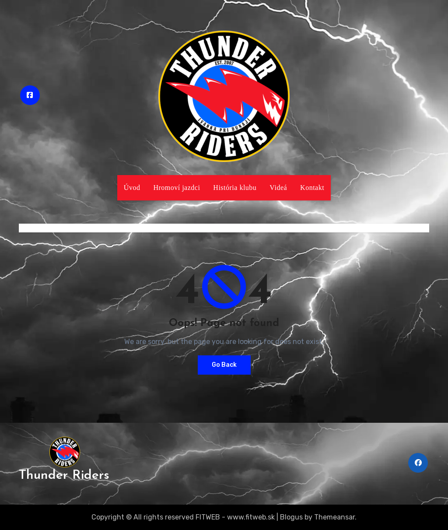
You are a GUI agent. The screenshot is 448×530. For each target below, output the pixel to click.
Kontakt (312, 187)
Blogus (291, 517)
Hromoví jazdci (176, 187)
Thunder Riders (64, 475)
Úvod (132, 187)
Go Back (224, 365)
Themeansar (334, 517)
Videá (278, 187)
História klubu (234, 187)
